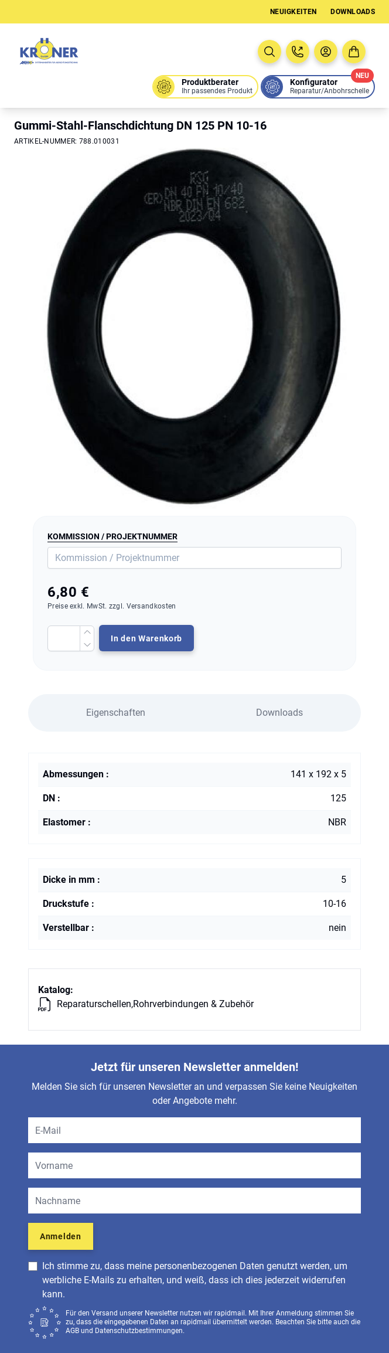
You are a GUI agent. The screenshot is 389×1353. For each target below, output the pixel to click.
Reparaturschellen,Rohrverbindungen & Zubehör (155, 1003)
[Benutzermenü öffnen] (325, 51)
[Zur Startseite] (48, 51)
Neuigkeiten (293, 12)
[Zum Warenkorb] (354, 51)
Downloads (352, 12)
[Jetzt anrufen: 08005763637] (297, 51)
